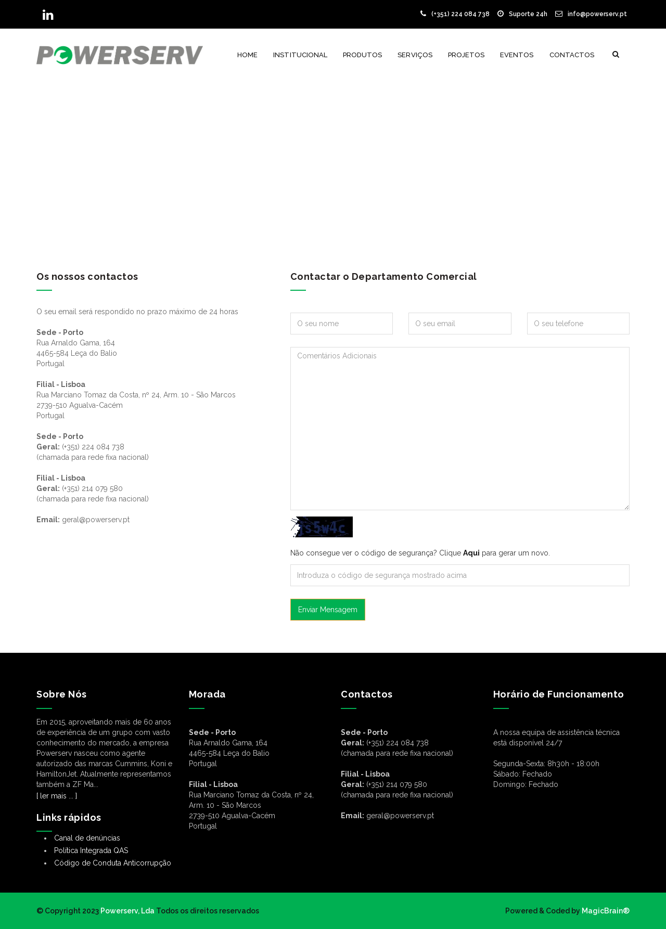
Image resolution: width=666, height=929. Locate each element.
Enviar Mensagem (327, 609)
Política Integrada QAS (91, 850)
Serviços (415, 55)
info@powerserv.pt (591, 14)
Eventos (516, 55)
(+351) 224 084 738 (455, 14)
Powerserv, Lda (127, 911)
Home (247, 55)
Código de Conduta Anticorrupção (112, 863)
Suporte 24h (522, 14)
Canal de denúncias (87, 838)
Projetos (466, 55)
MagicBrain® (605, 911)
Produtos (362, 55)
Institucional (300, 55)
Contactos (571, 55)
